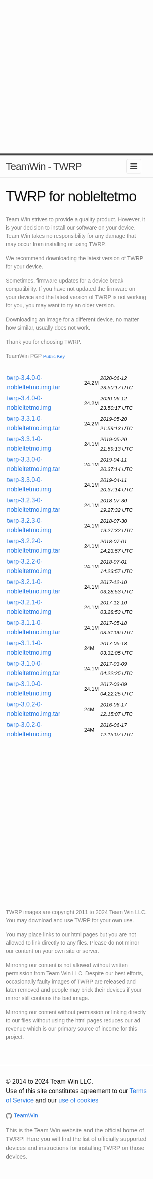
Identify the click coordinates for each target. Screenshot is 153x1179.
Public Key (54, 356)
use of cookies (78, 1100)
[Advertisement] (76, 76)
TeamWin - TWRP (44, 166)
